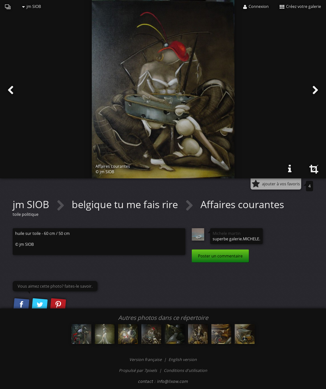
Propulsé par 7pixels (138, 370)
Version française (146, 359)
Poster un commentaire (220, 256)
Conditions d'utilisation (185, 370)
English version (182, 359)
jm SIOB (31, 6)
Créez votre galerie (300, 6)
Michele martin (227, 233)
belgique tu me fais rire (126, 204)
